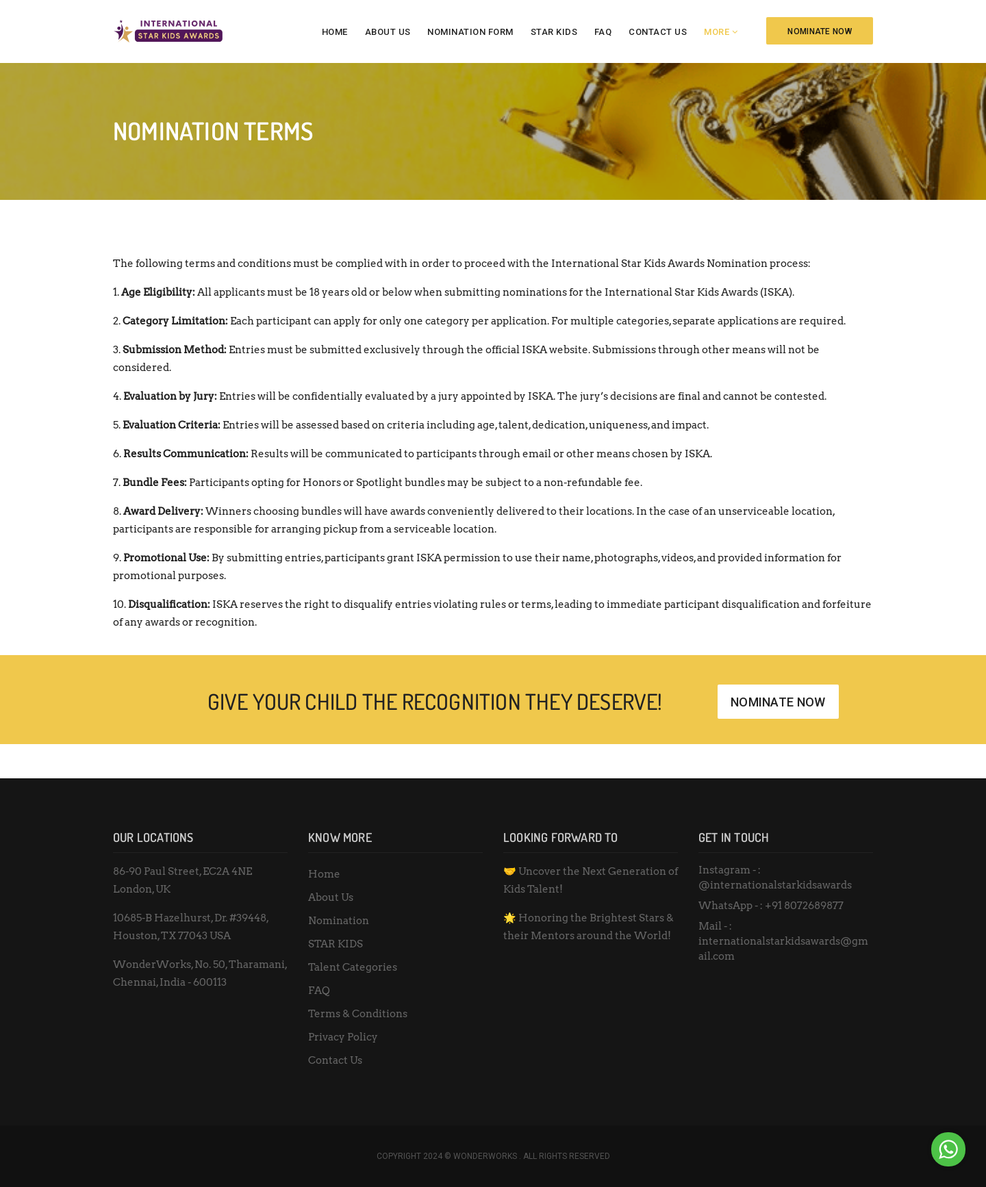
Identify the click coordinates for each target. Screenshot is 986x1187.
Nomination (338, 921)
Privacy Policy (343, 1037)
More (716, 32)
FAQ (603, 32)
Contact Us (658, 32)
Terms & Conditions (357, 1014)
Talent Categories (352, 967)
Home (335, 32)
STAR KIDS (554, 32)
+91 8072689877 (804, 905)
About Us (388, 32)
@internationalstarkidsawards (775, 885)
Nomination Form (470, 32)
